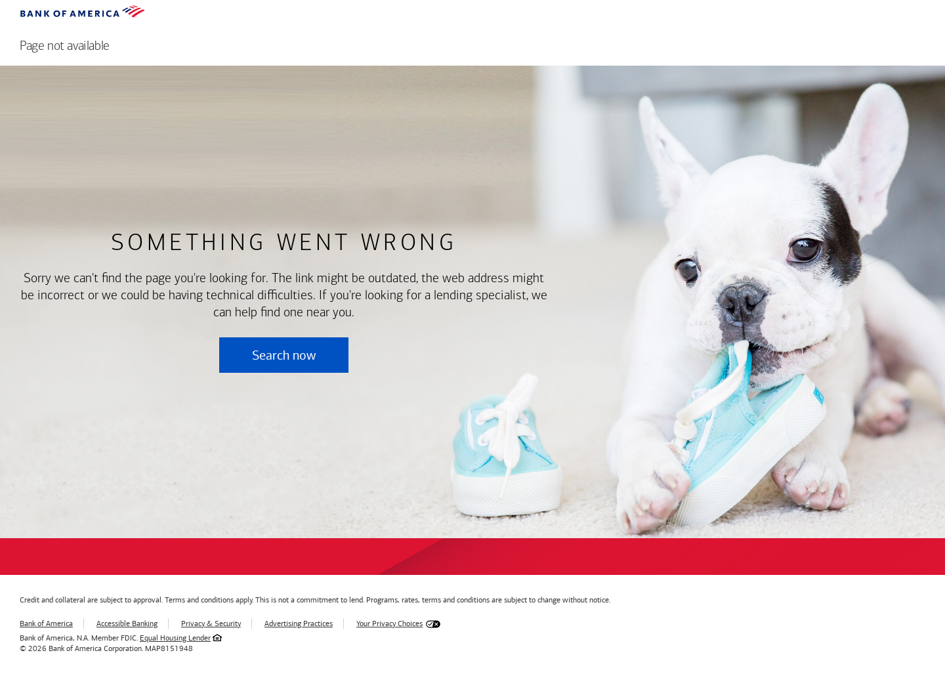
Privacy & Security (211, 623)
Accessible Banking (127, 623)
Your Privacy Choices (389, 623)
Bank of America (46, 623)
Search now (284, 355)
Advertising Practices (298, 623)
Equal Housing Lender (175, 638)
